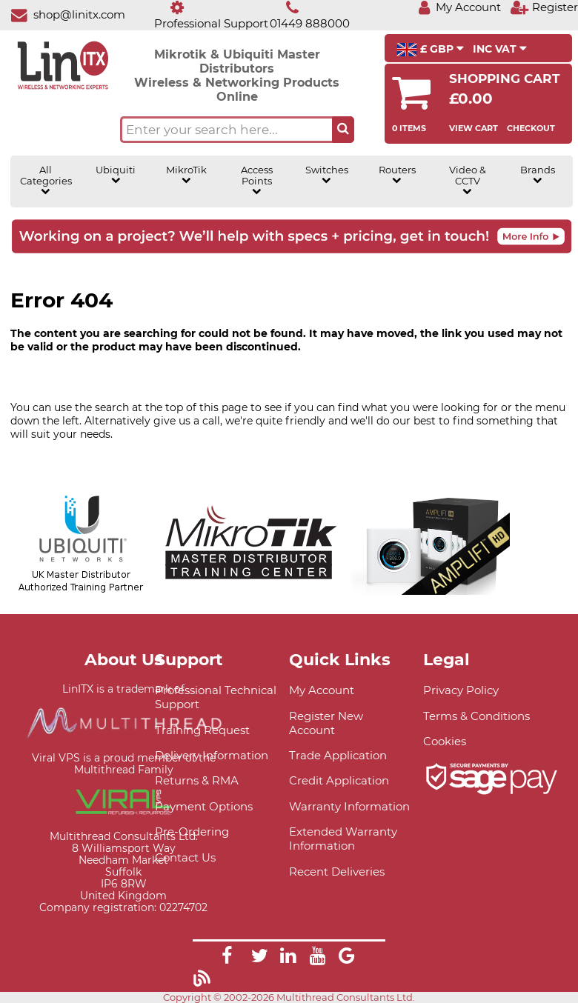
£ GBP (430, 49)
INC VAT (500, 49)
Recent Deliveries (337, 871)
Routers (397, 174)
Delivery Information (211, 755)
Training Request (202, 730)
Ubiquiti (116, 174)
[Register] (544, 7)
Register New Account (326, 723)
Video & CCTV (467, 180)
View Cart (473, 128)
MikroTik (186, 174)
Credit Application (339, 780)
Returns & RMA (197, 780)
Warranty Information (349, 806)
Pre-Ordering (192, 831)
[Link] (227, 958)
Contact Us (185, 857)
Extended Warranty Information (343, 838)
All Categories (46, 180)
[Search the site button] (343, 129)
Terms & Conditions (476, 716)
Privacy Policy (461, 690)
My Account (321, 690)
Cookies (444, 741)
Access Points (257, 180)
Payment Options (204, 806)
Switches (326, 174)
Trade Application (338, 755)
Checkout (531, 128)
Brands (537, 174)
